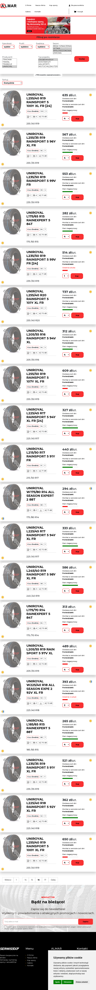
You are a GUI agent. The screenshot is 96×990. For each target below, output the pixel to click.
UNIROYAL (9, 66)
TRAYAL (9, 62)
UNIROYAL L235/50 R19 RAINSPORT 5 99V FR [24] (41, 257)
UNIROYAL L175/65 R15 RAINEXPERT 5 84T (38, 218)
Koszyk (78, 12)
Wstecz (8, 880)
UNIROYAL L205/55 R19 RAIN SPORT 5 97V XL (40, 649)
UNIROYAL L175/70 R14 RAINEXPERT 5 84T (38, 611)
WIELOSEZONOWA (62, 51)
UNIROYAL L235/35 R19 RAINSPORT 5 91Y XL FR (40, 765)
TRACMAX (9, 59)
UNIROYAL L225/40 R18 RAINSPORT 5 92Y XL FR (40, 805)
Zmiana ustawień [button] (82, 982)
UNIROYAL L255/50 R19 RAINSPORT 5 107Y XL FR (37, 375)
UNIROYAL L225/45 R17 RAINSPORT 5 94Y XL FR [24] (41, 415)
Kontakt (38, 12)
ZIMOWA (62, 53)
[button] (21, 25)
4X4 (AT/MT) (48, 64)
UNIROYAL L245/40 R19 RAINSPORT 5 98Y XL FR (41, 572)
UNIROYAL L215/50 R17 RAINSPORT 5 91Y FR (40, 454)
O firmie (28, 5)
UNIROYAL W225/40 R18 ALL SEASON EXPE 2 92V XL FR (40, 686)
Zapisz (85, 922)
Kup (77, 119)
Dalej (53, 880)
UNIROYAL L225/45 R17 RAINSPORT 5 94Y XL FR (41, 533)
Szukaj (82, 59)
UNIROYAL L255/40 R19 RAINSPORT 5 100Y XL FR (37, 844)
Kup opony (53, 5)
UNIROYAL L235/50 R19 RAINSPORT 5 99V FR (41, 178)
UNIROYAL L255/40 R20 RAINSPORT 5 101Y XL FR (37, 297)
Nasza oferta (40, 5)
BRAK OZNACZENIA (62, 46)
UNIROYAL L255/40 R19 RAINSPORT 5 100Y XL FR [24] (39, 100)
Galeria (27, 12)
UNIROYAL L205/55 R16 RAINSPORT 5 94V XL (41, 336)
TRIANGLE (9, 64)
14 (25, 880)
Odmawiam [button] (68, 982)
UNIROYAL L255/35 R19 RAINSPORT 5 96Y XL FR (41, 139)
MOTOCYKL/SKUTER (48, 66)
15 (32, 880)
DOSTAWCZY (48, 62)
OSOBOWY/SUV (48, 60)
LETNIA (62, 48)
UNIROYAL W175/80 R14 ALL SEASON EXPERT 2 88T (40, 493)
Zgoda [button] (57, 982)
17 (45, 880)
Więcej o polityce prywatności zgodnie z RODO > (19, 928)
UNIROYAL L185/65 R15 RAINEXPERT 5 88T (38, 726)
